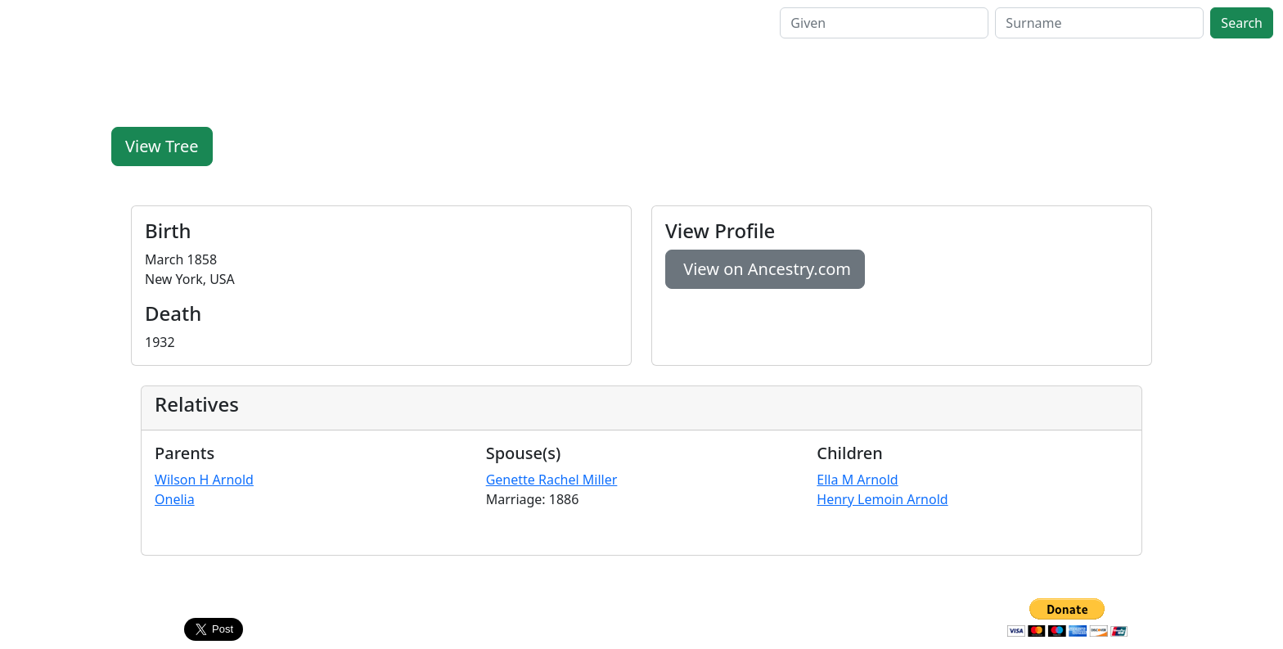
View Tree (162, 146)
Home (181, 23)
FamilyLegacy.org (76, 22)
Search (233, 23)
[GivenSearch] (884, 22)
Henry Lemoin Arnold (882, 499)
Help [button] (390, 23)
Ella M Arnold (857, 480)
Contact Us (641, 608)
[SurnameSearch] (1099, 22)
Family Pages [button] (309, 23)
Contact (452, 23)
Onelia (175, 499)
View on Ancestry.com (765, 269)
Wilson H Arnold (204, 480)
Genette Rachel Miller (552, 480)
